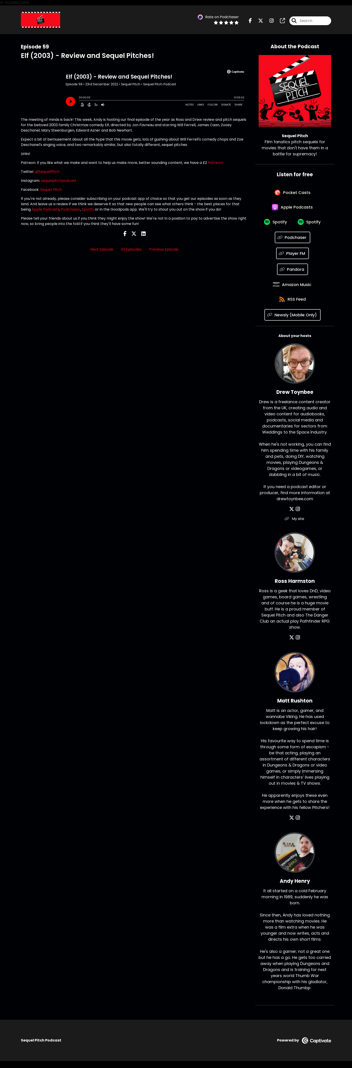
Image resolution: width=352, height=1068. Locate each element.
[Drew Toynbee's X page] (292, 516)
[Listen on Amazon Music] (292, 290)
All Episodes (131, 249)
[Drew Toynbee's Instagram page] (298, 516)
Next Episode (101, 249)
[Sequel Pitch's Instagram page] (269, 21)
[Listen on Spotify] (275, 226)
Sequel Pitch (51, 190)
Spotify (88, 209)
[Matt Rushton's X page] (292, 824)
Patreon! (215, 163)
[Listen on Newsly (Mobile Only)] (292, 322)
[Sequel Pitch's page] (280, 21)
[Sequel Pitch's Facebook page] (250, 21)
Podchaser (70, 209)
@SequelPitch (47, 172)
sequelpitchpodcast (58, 181)
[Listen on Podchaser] (292, 242)
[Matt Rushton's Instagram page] (298, 824)
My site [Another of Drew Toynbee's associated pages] (295, 525)
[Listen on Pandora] (292, 274)
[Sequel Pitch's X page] (258, 21)
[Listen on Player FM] (292, 258)
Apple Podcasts (45, 209)
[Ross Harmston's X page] (292, 644)
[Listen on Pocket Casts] (292, 194)
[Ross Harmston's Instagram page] (298, 644)
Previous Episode (163, 249)
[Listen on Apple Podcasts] (292, 210)
